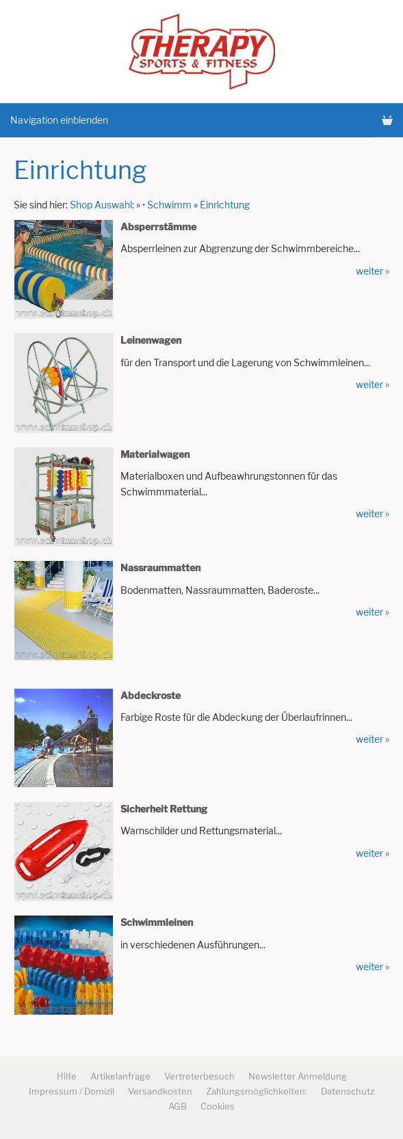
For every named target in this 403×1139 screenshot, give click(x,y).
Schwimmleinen (156, 922)
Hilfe (67, 1076)
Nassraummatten (160, 567)
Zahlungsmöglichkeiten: (256, 1091)
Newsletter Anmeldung (297, 1076)
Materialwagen (155, 454)
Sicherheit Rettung (163, 808)
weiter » (372, 271)
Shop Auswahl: (102, 204)
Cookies (217, 1106)
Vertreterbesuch (199, 1076)
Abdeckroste (150, 695)
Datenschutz (347, 1091)
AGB (177, 1106)
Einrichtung (225, 204)
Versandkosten (160, 1091)
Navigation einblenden (59, 120)
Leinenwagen (150, 340)
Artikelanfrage (120, 1076)
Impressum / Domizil (71, 1091)
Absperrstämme (158, 226)
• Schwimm (167, 204)
